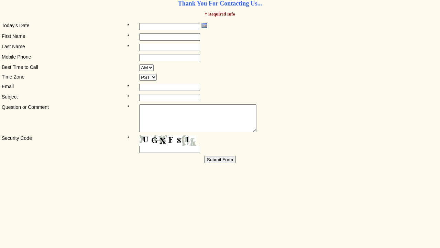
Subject (10, 97)
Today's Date (16, 25)
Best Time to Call (20, 67)
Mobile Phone (16, 57)
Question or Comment (25, 107)
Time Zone (13, 77)
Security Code (17, 143)
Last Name (13, 46)
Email (8, 86)
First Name (13, 36)
